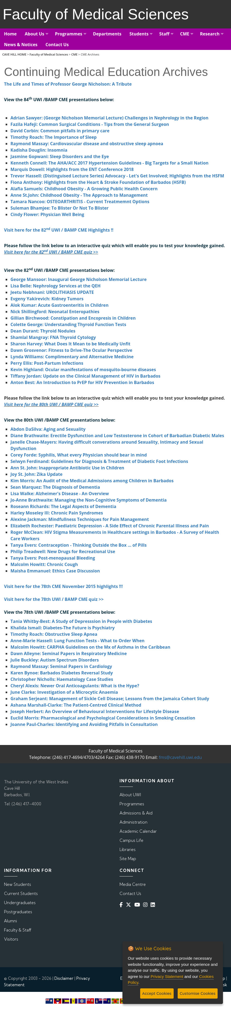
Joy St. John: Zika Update (36, 474)
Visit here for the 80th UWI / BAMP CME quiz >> (51, 404)
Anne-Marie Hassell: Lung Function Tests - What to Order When (77, 641)
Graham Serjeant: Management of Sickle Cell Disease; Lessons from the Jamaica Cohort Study (109, 699)
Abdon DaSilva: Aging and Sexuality (47, 429)
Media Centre (133, 884)
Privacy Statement (167, 976)
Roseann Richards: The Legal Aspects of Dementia (63, 506)
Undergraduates (20, 902)
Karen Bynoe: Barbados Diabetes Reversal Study (61, 673)
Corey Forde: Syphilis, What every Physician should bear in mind (78, 455)
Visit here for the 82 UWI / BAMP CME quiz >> (51, 252)
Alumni (10, 920)
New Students (17, 884)
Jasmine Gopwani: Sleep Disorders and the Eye (59, 156)
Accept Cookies (157, 993)
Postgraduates (18, 911)
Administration (133, 822)
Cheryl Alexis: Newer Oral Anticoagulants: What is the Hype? (74, 686)
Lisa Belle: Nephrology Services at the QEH (55, 286)
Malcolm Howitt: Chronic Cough (44, 564)
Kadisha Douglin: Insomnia (38, 150)
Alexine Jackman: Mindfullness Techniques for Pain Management (79, 519)
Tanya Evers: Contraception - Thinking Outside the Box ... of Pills (78, 545)
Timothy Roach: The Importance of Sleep (53, 137)
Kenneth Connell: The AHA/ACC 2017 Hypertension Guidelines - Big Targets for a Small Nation (109, 163)
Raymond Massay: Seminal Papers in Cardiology (61, 666)
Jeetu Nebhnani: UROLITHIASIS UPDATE (52, 292)
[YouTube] (138, 904)
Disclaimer (63, 978)
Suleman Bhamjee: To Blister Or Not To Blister (59, 208)
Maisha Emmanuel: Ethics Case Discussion (55, 571)
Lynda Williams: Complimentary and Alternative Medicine (72, 357)
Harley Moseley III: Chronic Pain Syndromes (56, 513)
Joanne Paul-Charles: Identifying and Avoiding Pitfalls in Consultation (84, 724)
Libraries (128, 849)
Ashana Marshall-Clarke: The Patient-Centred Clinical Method (75, 705)
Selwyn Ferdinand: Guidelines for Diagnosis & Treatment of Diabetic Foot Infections (99, 461)
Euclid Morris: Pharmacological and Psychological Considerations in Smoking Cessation (102, 718)
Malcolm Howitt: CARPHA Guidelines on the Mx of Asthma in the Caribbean (90, 647)
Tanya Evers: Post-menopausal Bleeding (52, 558)
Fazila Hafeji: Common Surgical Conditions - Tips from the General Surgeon (89, 124)
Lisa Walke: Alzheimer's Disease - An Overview (59, 493)
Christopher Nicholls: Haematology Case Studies (61, 679)
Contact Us (130, 893)
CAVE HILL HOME (14, 54)
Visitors (11, 939)
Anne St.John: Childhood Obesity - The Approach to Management (79, 195)
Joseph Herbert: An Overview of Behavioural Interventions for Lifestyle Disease (94, 711)
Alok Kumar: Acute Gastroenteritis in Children (59, 305)
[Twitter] (129, 904)
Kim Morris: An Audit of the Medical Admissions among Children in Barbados (92, 481)
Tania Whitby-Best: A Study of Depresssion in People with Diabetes (81, 621)
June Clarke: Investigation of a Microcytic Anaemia (64, 692)
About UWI (130, 794)
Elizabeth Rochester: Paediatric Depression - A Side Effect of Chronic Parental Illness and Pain (109, 526)
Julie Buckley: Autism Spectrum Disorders (54, 660)
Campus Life (131, 840)
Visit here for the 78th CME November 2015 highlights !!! (63, 586)
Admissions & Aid (136, 813)
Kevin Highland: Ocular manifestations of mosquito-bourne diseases (83, 369)
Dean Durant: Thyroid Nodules (42, 331)
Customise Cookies (197, 993)
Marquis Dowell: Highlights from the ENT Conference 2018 (72, 169)
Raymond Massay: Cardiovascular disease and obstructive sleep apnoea (86, 144)
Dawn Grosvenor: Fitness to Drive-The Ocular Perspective (71, 350)
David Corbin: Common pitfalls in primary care (60, 131)
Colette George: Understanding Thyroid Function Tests (68, 324)
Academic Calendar (138, 831)
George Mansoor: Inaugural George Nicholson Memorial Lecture (78, 279)
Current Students (21, 893)
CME (74, 54)
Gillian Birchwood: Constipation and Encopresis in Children (73, 318)
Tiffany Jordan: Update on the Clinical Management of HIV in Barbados (85, 376)
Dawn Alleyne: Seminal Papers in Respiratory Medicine (68, 653)
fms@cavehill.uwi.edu (180, 757)
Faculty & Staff (17, 930)
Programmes (132, 803)
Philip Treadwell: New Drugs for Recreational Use (62, 551)
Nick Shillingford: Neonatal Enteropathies (54, 312)
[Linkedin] (154, 904)
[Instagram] (146, 904)
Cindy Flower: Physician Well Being (47, 214)
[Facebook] (122, 904)
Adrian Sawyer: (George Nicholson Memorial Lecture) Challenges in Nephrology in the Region (109, 118)
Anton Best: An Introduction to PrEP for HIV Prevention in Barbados (82, 382)
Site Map (128, 858)
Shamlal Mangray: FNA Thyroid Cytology (53, 337)
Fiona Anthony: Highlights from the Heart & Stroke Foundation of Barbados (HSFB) (98, 182)
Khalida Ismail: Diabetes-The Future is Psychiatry (62, 628)
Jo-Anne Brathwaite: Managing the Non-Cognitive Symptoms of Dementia (88, 500)
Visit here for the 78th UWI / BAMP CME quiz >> (54, 599)
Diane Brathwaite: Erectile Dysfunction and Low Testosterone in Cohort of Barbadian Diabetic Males (117, 436)
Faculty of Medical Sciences (48, 54)
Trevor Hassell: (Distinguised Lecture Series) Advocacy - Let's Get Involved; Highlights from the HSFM (117, 176)
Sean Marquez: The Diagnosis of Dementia (55, 487)
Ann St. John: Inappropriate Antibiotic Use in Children (67, 468)
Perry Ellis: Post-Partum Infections (46, 363)
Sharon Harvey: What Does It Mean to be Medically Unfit (70, 344)
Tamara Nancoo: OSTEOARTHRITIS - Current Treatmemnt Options (79, 201)
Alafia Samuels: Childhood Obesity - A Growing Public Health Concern (84, 189)
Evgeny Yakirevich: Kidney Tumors (46, 299)
